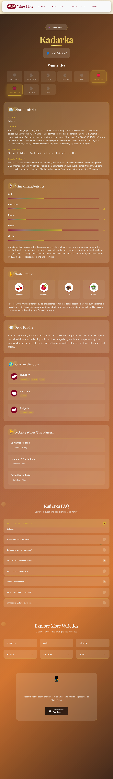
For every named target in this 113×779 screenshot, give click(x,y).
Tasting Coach (78, 6)
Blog (94, 6)
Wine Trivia (58, 6)
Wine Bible (20, 6)
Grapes (41, 6)
